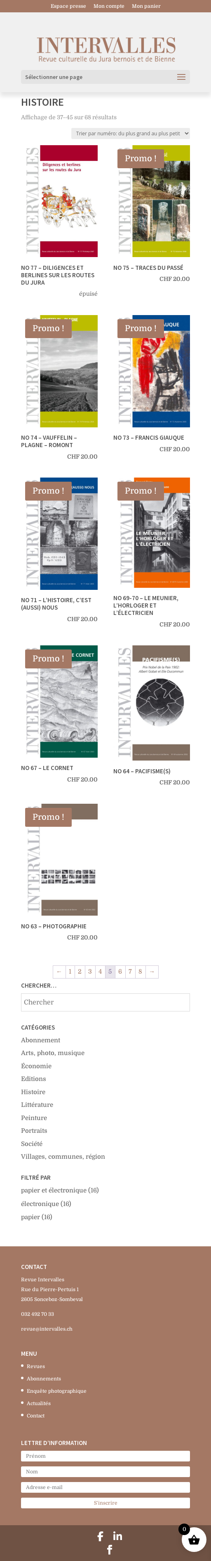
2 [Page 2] (80, 971)
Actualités (39, 1403)
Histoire (33, 1092)
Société (31, 1144)
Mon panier (146, 6)
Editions (33, 1079)
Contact (36, 1416)
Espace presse (68, 6)
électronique (40, 1204)
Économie (36, 1066)
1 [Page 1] (70, 971)
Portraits (34, 1130)
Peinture (34, 1118)
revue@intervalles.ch (47, 1329)
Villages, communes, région (63, 1156)
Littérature (37, 1105)
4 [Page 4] (100, 971)
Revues (36, 1366)
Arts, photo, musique (52, 1053)
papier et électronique (54, 1190)
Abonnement (40, 1040)
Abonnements (44, 1379)
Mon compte (109, 6)
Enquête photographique (57, 1391)
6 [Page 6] (120, 971)
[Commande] (130, 133)
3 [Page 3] (90, 971)
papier (30, 1217)
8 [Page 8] (140, 971)
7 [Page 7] (130, 971)
